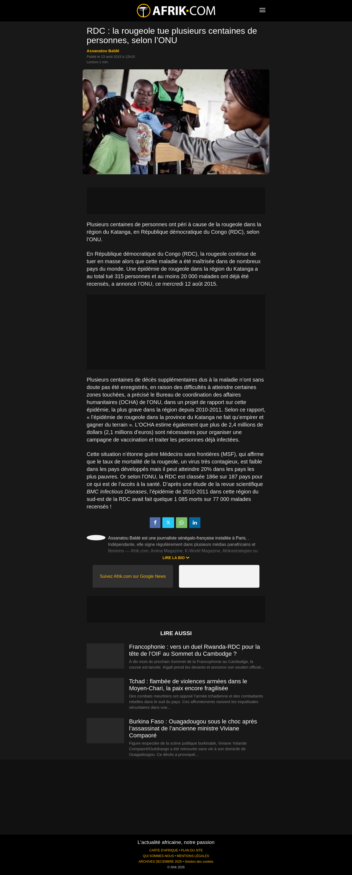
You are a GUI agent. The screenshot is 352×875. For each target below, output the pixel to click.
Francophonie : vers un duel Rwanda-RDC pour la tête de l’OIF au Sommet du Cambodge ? (194, 650)
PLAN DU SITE (192, 850)
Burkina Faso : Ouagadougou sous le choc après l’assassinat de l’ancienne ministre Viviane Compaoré (193, 728)
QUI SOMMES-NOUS (158, 856)
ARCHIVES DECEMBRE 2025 (160, 861)
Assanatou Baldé (103, 50)
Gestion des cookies (199, 861)
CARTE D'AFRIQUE (163, 850)
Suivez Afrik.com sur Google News (133, 576)
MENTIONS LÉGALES (193, 856)
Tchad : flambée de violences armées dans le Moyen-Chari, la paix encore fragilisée (188, 685)
